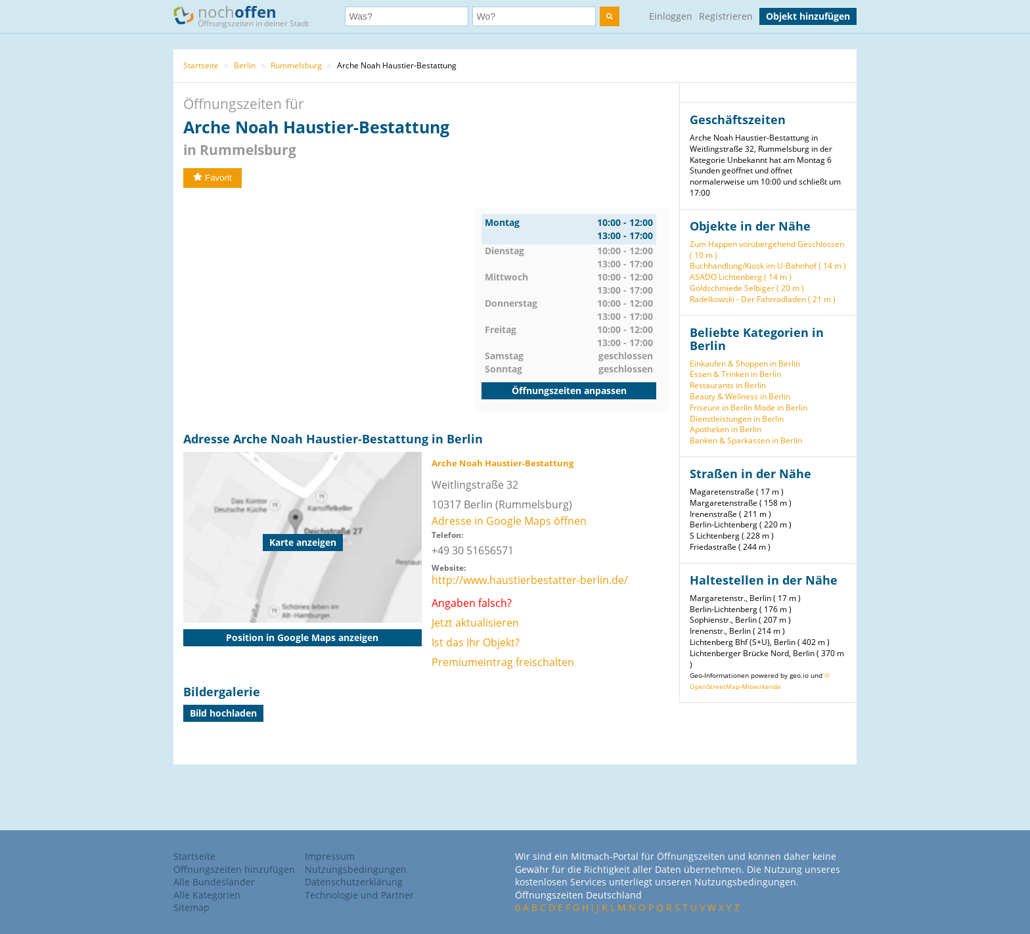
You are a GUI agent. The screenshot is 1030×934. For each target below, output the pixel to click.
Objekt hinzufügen (808, 16)
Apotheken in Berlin (725, 429)
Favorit (212, 178)
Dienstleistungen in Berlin (737, 418)
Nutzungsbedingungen (356, 869)
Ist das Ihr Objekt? (476, 642)
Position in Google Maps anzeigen (302, 637)
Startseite (201, 65)
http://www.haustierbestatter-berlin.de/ (530, 580)
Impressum (330, 856)
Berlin (245, 65)
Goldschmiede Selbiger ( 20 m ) (747, 288)
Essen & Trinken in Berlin (735, 374)
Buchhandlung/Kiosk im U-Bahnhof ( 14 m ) (768, 265)
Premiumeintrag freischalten (503, 662)
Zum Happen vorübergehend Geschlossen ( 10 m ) (767, 249)
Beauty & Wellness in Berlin (740, 396)
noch (247, 15)
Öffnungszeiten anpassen (569, 390)
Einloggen (670, 16)
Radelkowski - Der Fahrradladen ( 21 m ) (763, 299)
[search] (609, 16)
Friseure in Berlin (721, 407)
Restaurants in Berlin (728, 385)
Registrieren (726, 16)
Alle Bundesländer (214, 882)
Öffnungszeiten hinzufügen (234, 869)
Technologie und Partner (359, 895)
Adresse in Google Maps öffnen (509, 521)
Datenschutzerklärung (354, 882)
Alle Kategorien (206, 895)
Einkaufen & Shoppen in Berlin (745, 363)
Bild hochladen (223, 713)
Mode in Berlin (780, 407)
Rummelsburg (296, 65)
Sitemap (191, 907)
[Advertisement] (329, 299)
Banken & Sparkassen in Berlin (746, 440)
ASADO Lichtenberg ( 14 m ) (741, 276)
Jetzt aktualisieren (475, 622)
